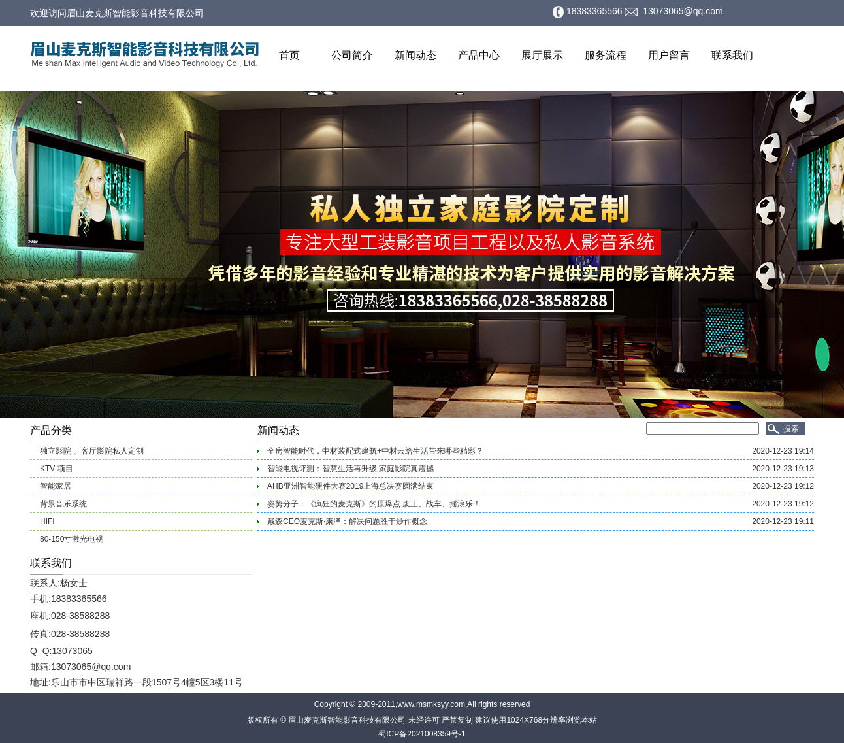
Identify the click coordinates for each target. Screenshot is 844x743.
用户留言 (669, 55)
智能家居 (55, 486)
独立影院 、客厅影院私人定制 (92, 450)
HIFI (47, 521)
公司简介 (352, 55)
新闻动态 (415, 55)
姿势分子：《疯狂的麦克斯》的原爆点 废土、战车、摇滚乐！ (374, 503)
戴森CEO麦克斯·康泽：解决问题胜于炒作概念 (347, 521)
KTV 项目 (56, 468)
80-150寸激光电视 (71, 539)
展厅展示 (542, 55)
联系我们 (732, 55)
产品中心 (479, 55)
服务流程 (605, 55)
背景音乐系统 (63, 503)
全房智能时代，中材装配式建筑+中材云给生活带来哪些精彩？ (375, 450)
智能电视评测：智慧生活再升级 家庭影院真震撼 (350, 468)
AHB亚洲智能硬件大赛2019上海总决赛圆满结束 (350, 486)
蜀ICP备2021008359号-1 (421, 733)
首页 (289, 55)
